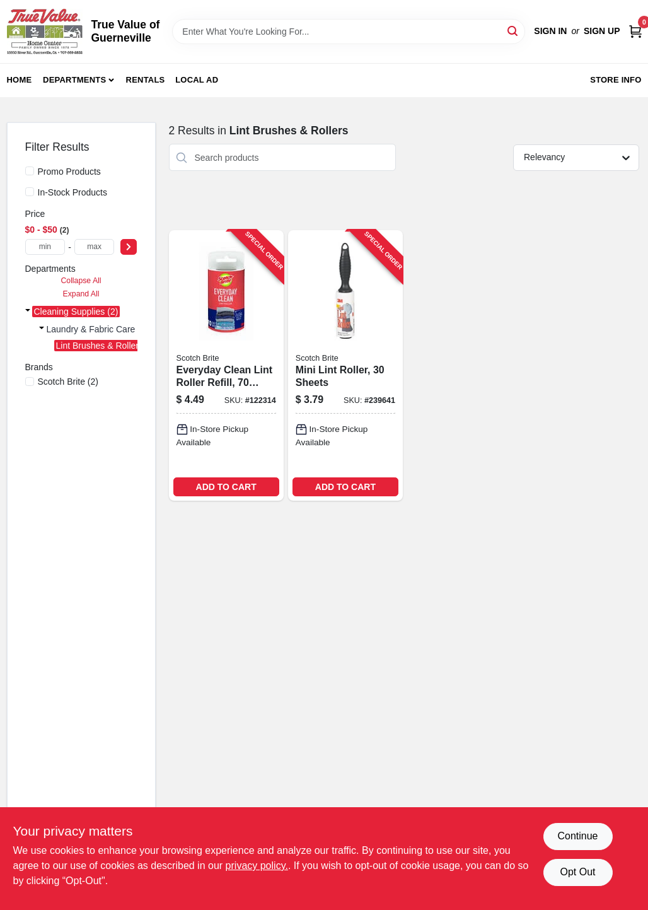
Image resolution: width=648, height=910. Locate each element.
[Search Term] (348, 31)
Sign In (550, 31)
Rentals (145, 80)
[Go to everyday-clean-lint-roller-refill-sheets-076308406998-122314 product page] (226, 365)
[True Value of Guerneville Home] (45, 31)
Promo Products (69, 171)
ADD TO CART (226, 487)
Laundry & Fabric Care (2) (98, 329)
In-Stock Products (73, 192)
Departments (74, 80)
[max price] (94, 247)
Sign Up (602, 31)
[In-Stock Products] (29, 191)
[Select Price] (128, 247)
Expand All (81, 293)
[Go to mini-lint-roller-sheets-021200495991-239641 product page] (345, 365)
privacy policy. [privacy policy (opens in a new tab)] (257, 865)
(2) (68, 381)
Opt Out (577, 871)
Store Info (615, 80)
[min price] (45, 247)
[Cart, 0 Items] (635, 31)
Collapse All (81, 280)
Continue (577, 836)
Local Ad (196, 80)
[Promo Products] (29, 170)
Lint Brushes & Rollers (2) (106, 346)
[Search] (513, 30)
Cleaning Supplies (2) (76, 311)
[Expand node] (27, 311)
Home (19, 80)
